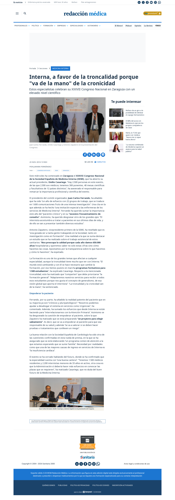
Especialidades (78, 26)
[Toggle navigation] (17, 13)
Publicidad (60, 493)
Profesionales (22, 26)
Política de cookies (101, 493)
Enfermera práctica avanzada (39, 2)
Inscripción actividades (125, 493)
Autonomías (94, 26)
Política (36, 26)
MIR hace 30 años (61, 2)
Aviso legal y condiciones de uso (136, 472)
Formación (49, 26)
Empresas (62, 26)
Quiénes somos (45, 493)
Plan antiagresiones (88, 2)
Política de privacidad (79, 493)
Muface (74, 2)
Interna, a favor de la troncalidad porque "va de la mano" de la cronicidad (78, 84)
